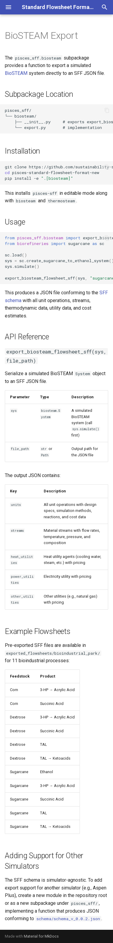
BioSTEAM (16, 73)
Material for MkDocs (41, 936)
